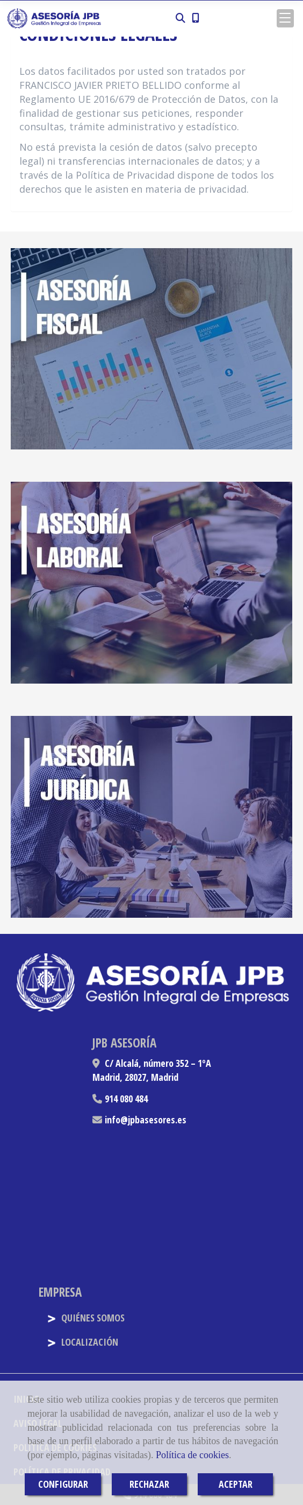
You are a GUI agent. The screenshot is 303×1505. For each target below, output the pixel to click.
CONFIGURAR (63, 1484)
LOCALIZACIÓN (82, 1341)
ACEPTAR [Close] (235, 1484)
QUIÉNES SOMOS (86, 1317)
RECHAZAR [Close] (149, 1484)
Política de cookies (192, 1455)
